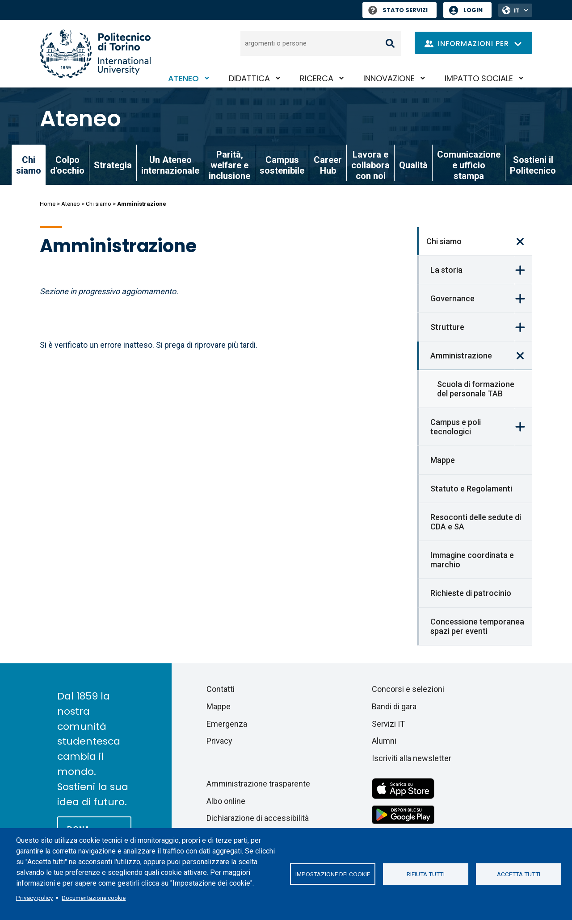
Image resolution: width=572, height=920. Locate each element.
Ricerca (316, 78)
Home (47, 203)
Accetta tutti (518, 874)
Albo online (225, 801)
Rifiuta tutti (426, 874)
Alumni (384, 740)
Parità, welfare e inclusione (229, 165)
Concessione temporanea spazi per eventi (477, 626)
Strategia (113, 165)
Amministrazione (461, 355)
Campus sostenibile (282, 165)
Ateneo (183, 78)
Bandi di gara (394, 706)
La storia (446, 270)
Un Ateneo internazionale (170, 165)
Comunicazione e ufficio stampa (468, 165)
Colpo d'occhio (67, 165)
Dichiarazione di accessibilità (257, 818)
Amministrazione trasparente (258, 783)
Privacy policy (34, 897)
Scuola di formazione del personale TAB (475, 388)
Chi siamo (98, 203)
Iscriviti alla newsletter (411, 758)
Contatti (220, 689)
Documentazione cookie (94, 897)
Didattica (249, 78)
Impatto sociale (479, 78)
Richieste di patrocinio (470, 593)
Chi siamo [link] (28, 165)
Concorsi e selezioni (408, 689)
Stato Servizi (398, 10)
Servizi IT (388, 724)
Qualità (413, 165)
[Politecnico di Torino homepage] (95, 53)
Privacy (219, 740)
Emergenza (226, 724)
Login (473, 10)
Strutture (447, 327)
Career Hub (328, 165)
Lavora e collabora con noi (370, 165)
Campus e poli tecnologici (455, 426)
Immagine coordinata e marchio (472, 559)
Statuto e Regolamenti (471, 488)
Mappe (442, 460)
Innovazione (389, 78)
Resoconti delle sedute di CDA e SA (475, 521)
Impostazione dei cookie (332, 874)
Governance (452, 298)
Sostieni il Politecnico (533, 165)
